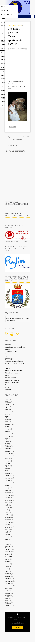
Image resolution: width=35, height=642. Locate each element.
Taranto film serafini (12, 380)
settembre (8, 456)
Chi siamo (5, 11)
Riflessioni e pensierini (12, 373)
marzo (7, 399)
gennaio (8, 448)
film (6, 354)
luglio (7, 417)
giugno (7, 468)
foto (9, 25)
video (7, 387)
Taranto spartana (11, 385)
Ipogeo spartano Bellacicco (14, 361)
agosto (7, 407)
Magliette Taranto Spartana (14, 363)
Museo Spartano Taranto (13, 371)
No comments (17, 25)
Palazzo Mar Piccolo (6, 16)
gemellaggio (9, 359)
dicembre (8, 404)
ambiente (8, 345)
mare (7, 366)
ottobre (7, 463)
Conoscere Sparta (11, 351)
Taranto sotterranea (12, 382)
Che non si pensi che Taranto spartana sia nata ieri (15, 36)
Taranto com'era (10, 378)
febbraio (8, 402)
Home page (17, 139)
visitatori (8, 390)
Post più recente (11, 137)
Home (3, 7)
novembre (8, 436)
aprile (7, 409)
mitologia (8, 368)
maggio (7, 429)
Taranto (7, 375)
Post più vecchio (24, 137)
